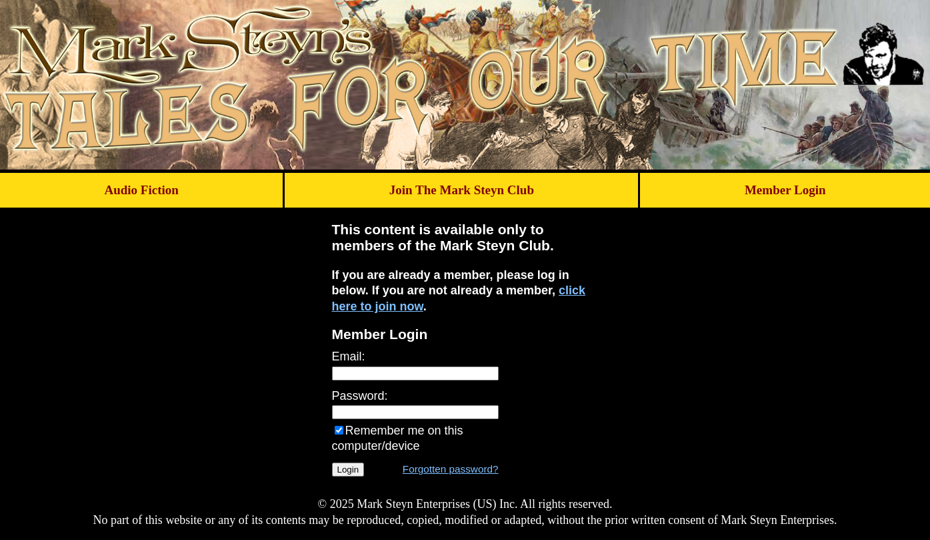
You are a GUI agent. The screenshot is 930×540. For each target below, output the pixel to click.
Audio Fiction (141, 190)
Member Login (785, 190)
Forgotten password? (451, 469)
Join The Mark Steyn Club (461, 190)
